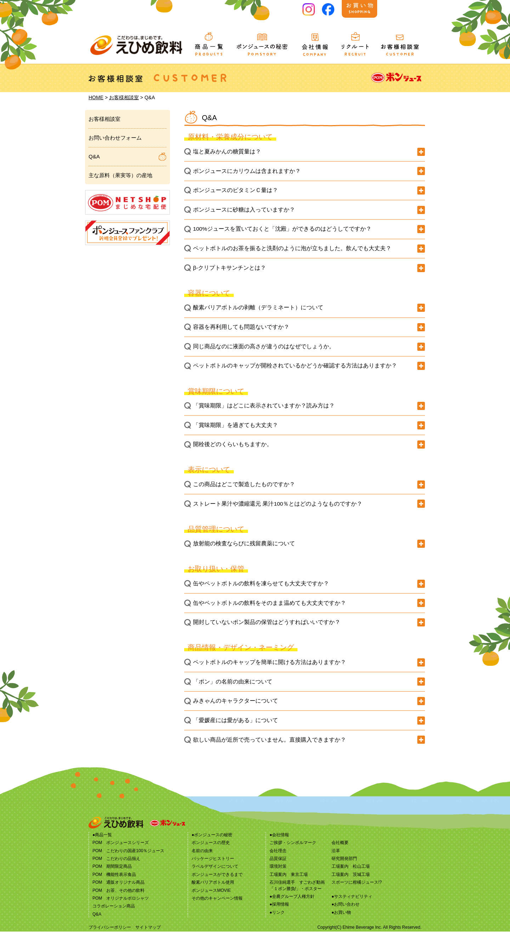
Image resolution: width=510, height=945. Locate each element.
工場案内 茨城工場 (351, 887)
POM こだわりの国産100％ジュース (128, 864)
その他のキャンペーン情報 (217, 911)
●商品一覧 (102, 848)
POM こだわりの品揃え (116, 872)
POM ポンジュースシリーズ (120, 856)
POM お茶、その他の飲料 (118, 903)
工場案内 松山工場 (351, 880)
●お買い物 (341, 925)
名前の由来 (202, 864)
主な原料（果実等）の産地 (120, 175)
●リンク (277, 925)
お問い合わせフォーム (115, 138)
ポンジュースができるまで (217, 887)
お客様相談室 (124, 97)
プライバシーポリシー (110, 940)
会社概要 (340, 856)
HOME (96, 97)
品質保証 (278, 872)
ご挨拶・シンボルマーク (293, 856)
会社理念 (278, 864)
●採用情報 (279, 918)
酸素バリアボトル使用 (213, 895)
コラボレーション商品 (113, 919)
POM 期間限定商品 (112, 880)
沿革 (336, 864)
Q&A (94, 156)
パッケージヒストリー (213, 872)
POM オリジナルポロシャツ (120, 911)
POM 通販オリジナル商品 (118, 895)
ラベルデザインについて (215, 880)
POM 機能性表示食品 (114, 887)
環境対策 (278, 880)
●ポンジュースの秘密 (212, 848)
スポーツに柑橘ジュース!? (357, 895)
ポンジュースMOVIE (211, 903)
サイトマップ (148, 940)
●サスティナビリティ (352, 909)
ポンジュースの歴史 (211, 856)
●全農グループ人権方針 (292, 909)
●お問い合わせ (345, 918)
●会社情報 (279, 848)
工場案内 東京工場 (289, 887)
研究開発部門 (344, 872)
